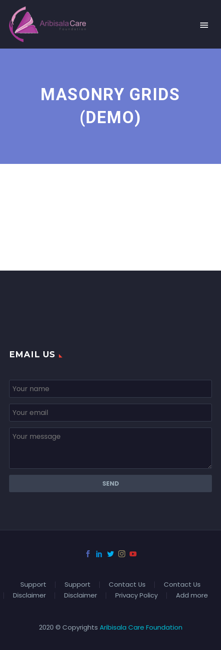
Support (33, 584)
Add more (192, 595)
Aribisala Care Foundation (141, 627)
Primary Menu (204, 25)
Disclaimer (29, 595)
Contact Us (127, 584)
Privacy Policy (136, 595)
